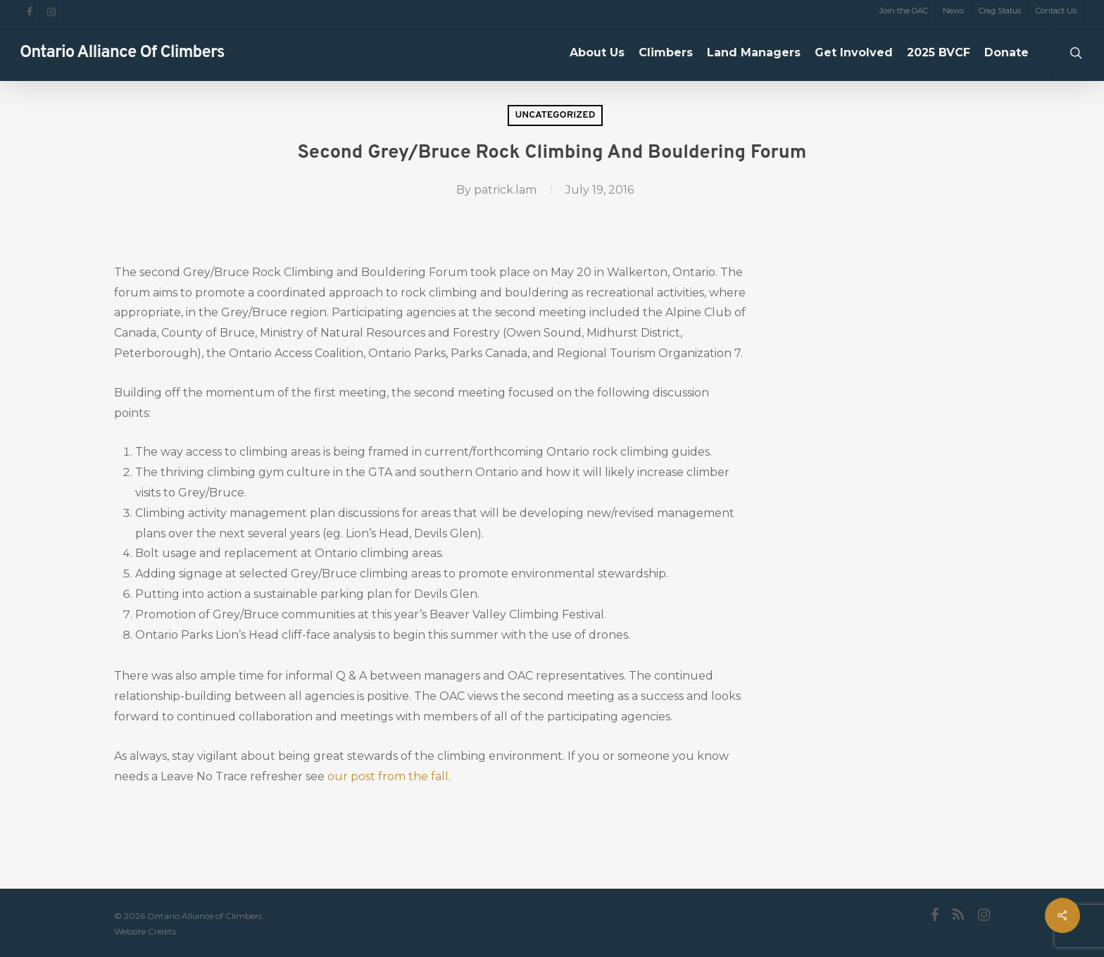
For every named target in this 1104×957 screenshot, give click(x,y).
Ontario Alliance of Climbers (122, 52)
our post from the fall (387, 776)
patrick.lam (505, 189)
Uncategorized (555, 115)
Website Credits (145, 931)
